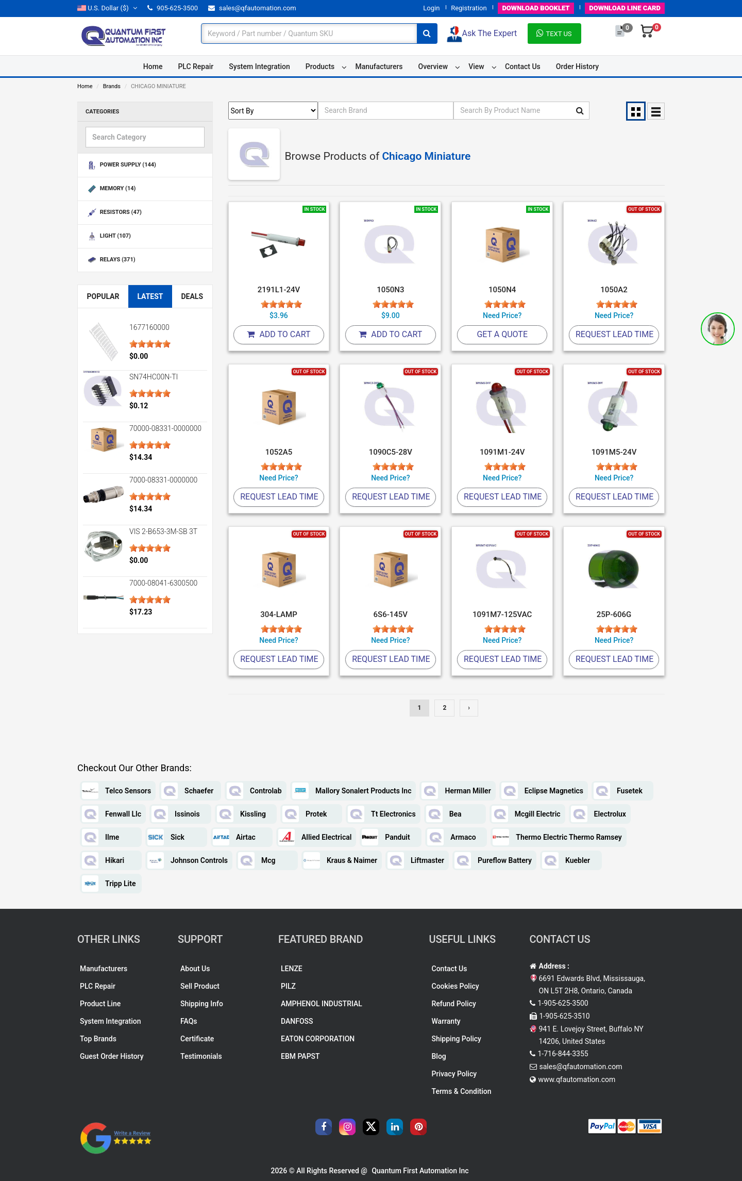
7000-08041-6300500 (163, 583)
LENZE (291, 968)
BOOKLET (535, 8)
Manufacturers (378, 66)
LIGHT (108, 236)
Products (320, 66)
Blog (439, 1056)
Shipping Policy (456, 1039)
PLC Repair (195, 66)
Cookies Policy (455, 986)
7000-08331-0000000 (163, 480)
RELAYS (111, 260)
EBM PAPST (300, 1056)
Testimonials (201, 1056)
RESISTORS (114, 212)
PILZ (288, 986)
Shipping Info (201, 1004)
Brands (112, 86)
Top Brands (98, 1039)
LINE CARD (625, 8)
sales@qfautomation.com (252, 8)
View (476, 66)
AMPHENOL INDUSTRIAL (321, 1004)
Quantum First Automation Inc (420, 1171)
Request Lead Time (614, 334)
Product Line (100, 1004)
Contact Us (523, 66)
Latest (150, 296)
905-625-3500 (172, 8)
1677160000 (149, 327)
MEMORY (111, 188)
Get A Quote (502, 334)
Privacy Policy (454, 1074)
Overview (433, 66)
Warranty (446, 1021)
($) (107, 8)
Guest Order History (112, 1056)
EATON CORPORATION (318, 1039)
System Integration (259, 66)
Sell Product (200, 986)
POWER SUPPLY (121, 165)
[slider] (150, 344)
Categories (102, 111)
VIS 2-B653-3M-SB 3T (163, 531)
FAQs (188, 1021)
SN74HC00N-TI (153, 377)
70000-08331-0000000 (165, 428)
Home (153, 66)
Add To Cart (278, 334)
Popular (103, 296)
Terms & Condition (462, 1091)
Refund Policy (454, 1004)
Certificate (197, 1039)
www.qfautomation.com (577, 1079)
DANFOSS (297, 1021)
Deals (192, 296)
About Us (195, 968)
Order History (577, 66)
